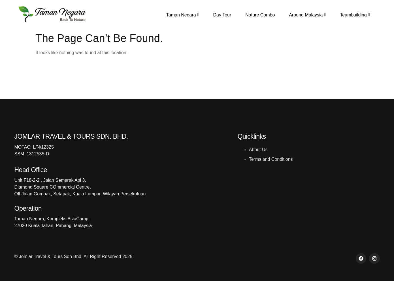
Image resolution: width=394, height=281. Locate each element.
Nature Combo (260, 14)
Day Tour (222, 14)
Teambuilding (355, 14)
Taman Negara (182, 14)
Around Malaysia (307, 14)
